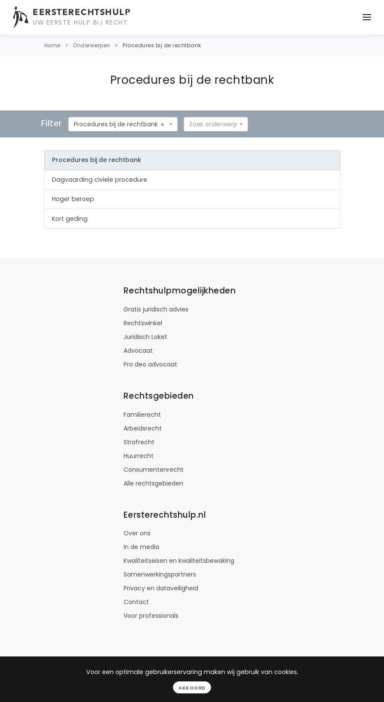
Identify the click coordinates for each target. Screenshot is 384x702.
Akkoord (192, 687)
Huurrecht (139, 456)
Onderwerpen (91, 45)
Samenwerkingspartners (160, 574)
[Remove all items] (162, 124)
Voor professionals (151, 615)
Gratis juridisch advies (156, 309)
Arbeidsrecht (143, 428)
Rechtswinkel (143, 323)
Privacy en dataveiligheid (161, 588)
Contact (136, 602)
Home (52, 45)
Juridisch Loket (145, 337)
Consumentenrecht (154, 469)
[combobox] (123, 124)
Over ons (137, 533)
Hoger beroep (73, 199)
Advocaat (138, 350)
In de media (141, 547)
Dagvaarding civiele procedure (99, 179)
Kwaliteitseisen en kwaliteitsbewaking (179, 560)
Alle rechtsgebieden (153, 483)
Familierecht (142, 414)
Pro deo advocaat (150, 364)
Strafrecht (139, 442)
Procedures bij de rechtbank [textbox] (116, 124)
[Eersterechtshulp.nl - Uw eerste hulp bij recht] (73, 17)
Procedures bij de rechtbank (162, 45)
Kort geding (70, 218)
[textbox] (213, 124)
